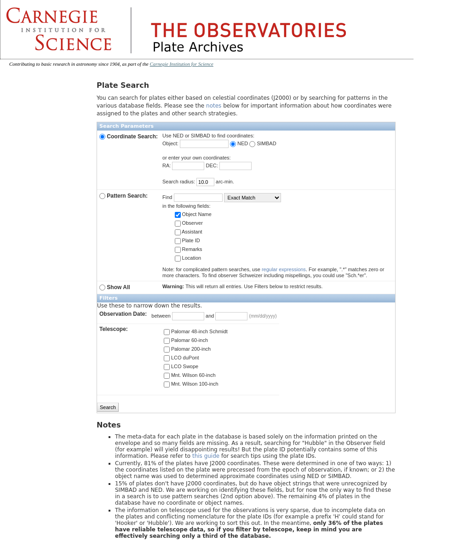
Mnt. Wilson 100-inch (191, 384)
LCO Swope (181, 366)
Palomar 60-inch (186, 340)
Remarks (188, 249)
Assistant (188, 231)
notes (213, 105)
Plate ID (187, 240)
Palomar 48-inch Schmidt (196, 331)
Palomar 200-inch (187, 349)
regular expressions (284, 269)
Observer (189, 223)
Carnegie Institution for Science (181, 64)
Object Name (193, 214)
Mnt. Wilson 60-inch (190, 375)
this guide (205, 456)
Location (188, 258)
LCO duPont (181, 357)
